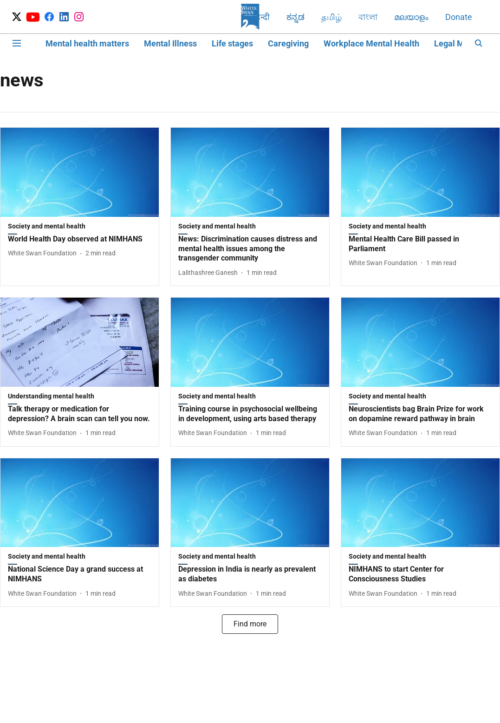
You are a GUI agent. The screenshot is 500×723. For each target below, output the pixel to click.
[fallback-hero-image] (79, 172)
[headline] (79, 239)
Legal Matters (460, 43)
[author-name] (44, 253)
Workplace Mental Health (371, 43)
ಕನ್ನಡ (295, 17)
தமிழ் (331, 17)
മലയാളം (411, 17)
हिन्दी (261, 17)
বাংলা (367, 17)
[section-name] (79, 227)
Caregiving (288, 43)
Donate (458, 17)
